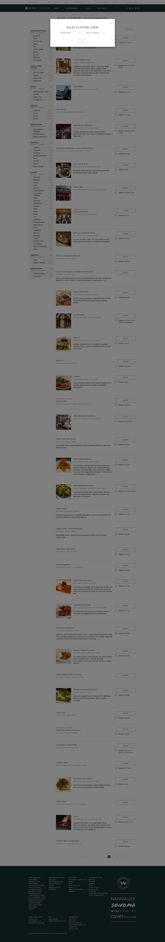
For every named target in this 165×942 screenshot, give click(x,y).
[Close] (111, 22)
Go (82, 42)
